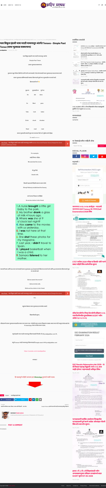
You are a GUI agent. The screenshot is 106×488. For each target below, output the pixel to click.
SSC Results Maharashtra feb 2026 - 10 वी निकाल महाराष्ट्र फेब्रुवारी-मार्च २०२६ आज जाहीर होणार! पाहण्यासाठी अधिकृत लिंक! (88, 366)
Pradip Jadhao (11, 485)
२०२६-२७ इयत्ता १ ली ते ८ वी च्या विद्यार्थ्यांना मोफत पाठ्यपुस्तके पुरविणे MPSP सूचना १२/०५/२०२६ (88, 108)
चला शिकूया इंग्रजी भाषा (8, 39)
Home (5, 5)
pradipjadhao (3, 50)
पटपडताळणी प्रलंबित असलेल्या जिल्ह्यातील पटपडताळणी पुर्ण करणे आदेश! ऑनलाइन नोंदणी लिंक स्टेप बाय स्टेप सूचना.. (92, 81)
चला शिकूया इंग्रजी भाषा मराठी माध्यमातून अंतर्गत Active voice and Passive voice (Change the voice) (35, 293)
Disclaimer (103, 485)
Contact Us (18, 5)
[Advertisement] (53, 23)
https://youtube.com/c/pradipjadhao (35, 351)
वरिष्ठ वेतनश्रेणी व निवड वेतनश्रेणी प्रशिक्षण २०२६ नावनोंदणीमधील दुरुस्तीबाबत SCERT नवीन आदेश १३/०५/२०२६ (91, 55)
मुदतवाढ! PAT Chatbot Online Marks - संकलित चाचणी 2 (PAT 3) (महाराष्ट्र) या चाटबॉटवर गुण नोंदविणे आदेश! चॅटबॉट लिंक (93, 72)
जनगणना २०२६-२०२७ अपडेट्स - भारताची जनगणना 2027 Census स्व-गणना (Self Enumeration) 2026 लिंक (93, 47)
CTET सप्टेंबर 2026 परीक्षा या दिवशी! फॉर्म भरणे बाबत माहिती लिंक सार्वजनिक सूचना (89, 263)
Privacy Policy (83, 485)
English (7, 395)
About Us (10, 5)
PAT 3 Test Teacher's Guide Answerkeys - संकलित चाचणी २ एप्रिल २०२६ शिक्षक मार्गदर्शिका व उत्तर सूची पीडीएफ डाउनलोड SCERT (93, 63)
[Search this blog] (85, 145)
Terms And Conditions (94, 485)
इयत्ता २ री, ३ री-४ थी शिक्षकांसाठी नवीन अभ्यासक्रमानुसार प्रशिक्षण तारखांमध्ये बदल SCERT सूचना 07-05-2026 (87, 473)
